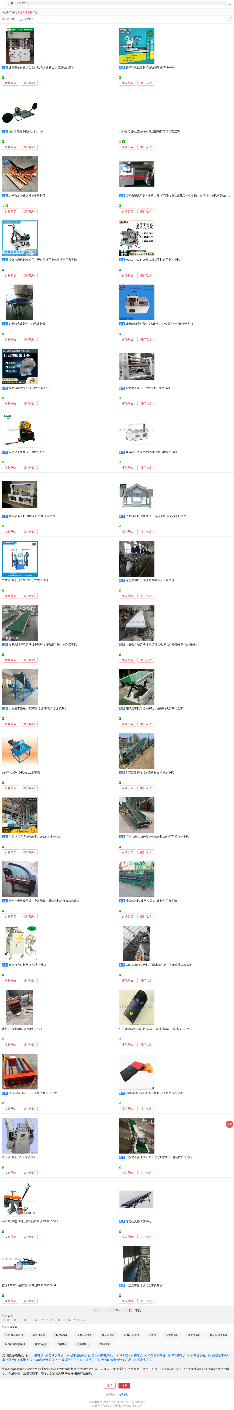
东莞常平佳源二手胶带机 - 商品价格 (148, 388)
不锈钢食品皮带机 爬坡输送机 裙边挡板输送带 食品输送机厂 (163, 644)
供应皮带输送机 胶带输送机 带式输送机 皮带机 (38, 708)
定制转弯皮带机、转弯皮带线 (27, 323)
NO (47, 1320)
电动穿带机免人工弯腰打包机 (27, 452)
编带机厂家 (40, 1355)
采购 (229, 1124)
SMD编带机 (61, 1335)
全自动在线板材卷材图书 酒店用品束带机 (151, 452)
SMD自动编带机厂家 (133, 1355)
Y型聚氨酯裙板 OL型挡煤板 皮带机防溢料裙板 (154, 1093)
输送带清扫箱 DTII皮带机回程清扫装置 (33, 1093)
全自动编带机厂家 (68, 1360)
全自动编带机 (84, 1335)
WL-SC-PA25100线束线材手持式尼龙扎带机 (153, 259)
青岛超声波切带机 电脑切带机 (27, 965)
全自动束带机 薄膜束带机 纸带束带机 (32, 516)
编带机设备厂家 (200, 1355)
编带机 (152, 1335)
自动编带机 (108, 1335)
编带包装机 (172, 1335)
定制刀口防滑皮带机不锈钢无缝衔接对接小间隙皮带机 (43, 644)
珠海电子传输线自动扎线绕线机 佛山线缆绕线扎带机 (42, 67)
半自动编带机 (131, 1335)
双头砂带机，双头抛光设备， (20, 1157)
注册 (124, 1385)
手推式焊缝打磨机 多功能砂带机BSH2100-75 (30, 1221)
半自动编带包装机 (15, 1344)
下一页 (127, 1310)
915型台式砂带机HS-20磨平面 (21, 772)
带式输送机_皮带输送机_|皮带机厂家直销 (151, 900)
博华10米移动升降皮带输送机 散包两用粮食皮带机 (157, 836)
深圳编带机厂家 (142, 1360)
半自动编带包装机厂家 (116, 1360)
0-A (4, 1320)
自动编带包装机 (219, 1335)
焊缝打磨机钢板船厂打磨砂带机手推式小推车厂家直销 (43, 259)
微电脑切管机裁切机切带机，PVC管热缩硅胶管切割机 (159, 323)
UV (69, 1320)
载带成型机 (41, 1344)
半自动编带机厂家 (159, 1355)
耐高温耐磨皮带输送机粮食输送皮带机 (150, 772)
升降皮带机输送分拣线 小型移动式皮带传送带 (154, 708)
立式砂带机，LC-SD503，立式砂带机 (25, 580)
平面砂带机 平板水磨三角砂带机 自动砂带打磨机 (156, 516)
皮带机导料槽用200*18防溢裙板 (22, 1029)
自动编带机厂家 (59, 1355)
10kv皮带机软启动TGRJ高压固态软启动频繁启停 (149, 131)
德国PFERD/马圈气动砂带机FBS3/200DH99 (29, 1285)
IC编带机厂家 (181, 1355)
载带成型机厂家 (80, 1355)
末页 (138, 1310)
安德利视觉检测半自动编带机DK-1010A (150, 67)
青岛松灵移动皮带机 (138, 1221)
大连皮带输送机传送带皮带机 (144, 1285)
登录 (109, 1385)
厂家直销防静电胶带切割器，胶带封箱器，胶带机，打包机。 (157, 1029)
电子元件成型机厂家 (19, 1360)
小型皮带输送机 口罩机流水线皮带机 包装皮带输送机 (159, 1157)
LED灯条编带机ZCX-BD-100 (26, 131)
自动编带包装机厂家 (105, 1355)
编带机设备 (39, 1335)
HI (29, 1320)
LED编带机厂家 (90, 1360)
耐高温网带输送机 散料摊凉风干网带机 (150, 580)
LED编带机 (104, 1344)
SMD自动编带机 (14, 1335)
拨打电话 (29, 83)
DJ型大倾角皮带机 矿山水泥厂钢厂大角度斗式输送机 (159, 965)
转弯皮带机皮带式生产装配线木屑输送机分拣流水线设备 (44, 900)
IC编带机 (62, 1344)
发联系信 (10, 83)
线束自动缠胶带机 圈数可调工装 (29, 388)
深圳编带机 (82, 1344)
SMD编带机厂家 (44, 1360)
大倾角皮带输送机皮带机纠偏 (27, 195)
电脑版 (123, 1394)
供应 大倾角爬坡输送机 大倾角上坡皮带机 (35, 836)
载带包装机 (194, 1335)
